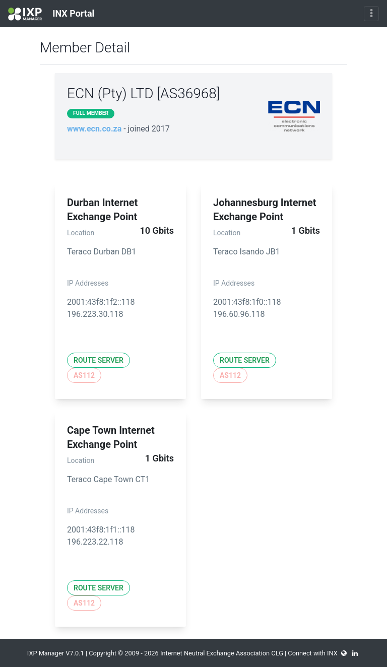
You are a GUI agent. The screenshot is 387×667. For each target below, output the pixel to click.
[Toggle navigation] (371, 13)
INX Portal (51, 14)
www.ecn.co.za (94, 129)
